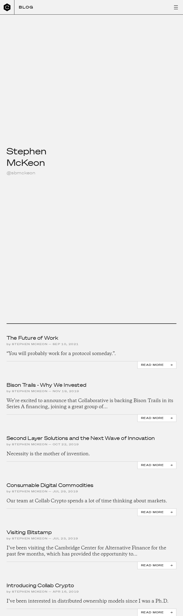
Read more (152, 365)
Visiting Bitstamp (29, 532)
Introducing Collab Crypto (40, 585)
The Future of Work (33, 338)
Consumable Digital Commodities (50, 485)
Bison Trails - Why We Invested (46, 385)
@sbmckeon (21, 173)
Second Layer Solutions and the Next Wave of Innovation (81, 438)
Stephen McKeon (30, 344)
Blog (26, 7)
